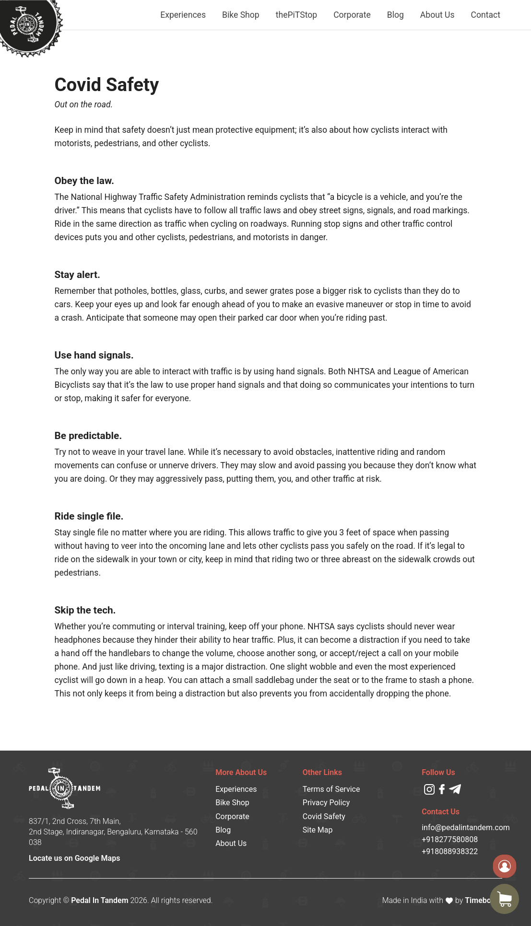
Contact (486, 15)
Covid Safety (324, 816)
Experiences (183, 15)
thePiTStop (296, 15)
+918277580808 (450, 839)
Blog (395, 15)
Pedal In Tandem (99, 900)
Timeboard (483, 900)
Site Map (318, 829)
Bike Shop (241, 15)
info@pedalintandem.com (462, 827)
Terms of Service (331, 789)
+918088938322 (450, 851)
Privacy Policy (326, 802)
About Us (437, 15)
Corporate (352, 15)
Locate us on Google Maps (74, 858)
